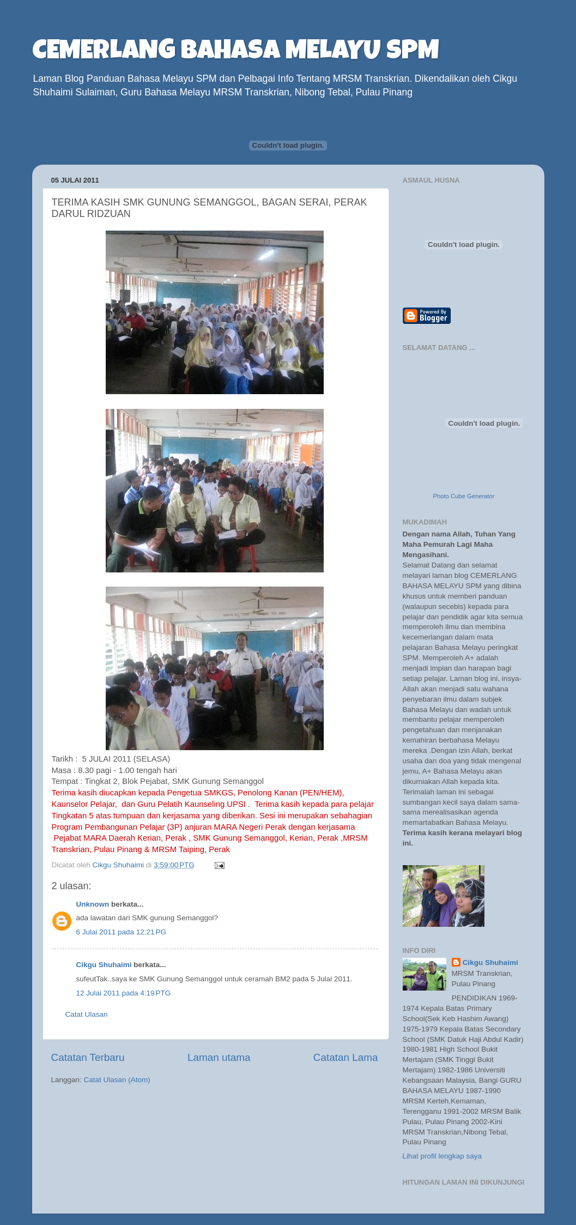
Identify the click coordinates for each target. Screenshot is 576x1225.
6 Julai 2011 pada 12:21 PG (121, 932)
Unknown (93, 904)
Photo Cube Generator (463, 496)
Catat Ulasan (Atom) (117, 1080)
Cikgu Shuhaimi (104, 965)
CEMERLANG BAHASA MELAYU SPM (235, 53)
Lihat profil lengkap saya (442, 1156)
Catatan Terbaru (88, 1057)
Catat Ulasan (86, 1014)
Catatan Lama (345, 1057)
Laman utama (219, 1057)
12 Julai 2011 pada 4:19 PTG (123, 993)
